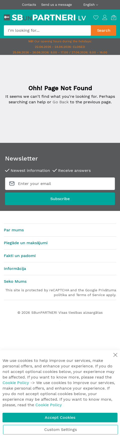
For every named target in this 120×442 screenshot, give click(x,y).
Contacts (29, 5)
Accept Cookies (60, 417)
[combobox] (47, 30)
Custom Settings (60, 429)
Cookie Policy (16, 382)
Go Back (61, 102)
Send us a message (56, 5)
